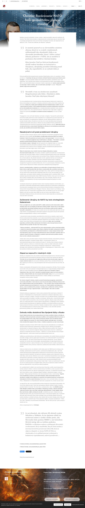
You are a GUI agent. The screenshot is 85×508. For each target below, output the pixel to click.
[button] (73, 6)
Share (22, 451)
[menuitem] (32, 6)
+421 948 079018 (25, 1)
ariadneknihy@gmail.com (14, 1)
